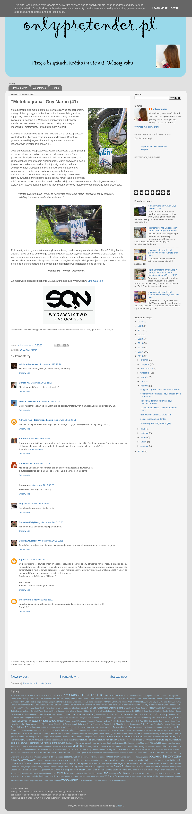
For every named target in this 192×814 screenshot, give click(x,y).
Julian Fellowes (92, 730)
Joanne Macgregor (154, 727)
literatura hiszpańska (52, 740)
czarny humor (71, 711)
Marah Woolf (155, 743)
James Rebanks (130, 724)
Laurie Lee (66, 737)
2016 (22, 350)
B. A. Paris (163, 702)
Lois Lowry (119, 743)
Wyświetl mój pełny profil (146, 127)
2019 (140, 343)
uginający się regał (141, 773)
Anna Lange (49, 702)
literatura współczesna (87, 743)
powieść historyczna (165, 756)
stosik (82, 769)
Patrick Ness (142, 753)
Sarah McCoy (137, 767)
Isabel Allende (42, 724)
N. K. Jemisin (133, 749)
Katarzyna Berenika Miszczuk (144, 730)
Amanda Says (36, 449)
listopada (145, 364)
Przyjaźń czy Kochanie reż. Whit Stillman (160, 389)
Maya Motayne (39, 749)
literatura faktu (18, 740)
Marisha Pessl (40, 746)
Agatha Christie (153, 696)
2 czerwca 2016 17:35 (39, 438)
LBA (73, 736)
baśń (31, 704)
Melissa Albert (65, 749)
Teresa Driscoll (171, 770)
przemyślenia (158, 760)
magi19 (23, 503)
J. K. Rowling (66, 724)
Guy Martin (31, 350)
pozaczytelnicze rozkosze (115, 760)
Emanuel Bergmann (40, 718)
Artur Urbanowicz (135, 702)
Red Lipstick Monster (59, 763)
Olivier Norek (102, 753)
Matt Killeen (128, 746)
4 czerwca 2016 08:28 (43, 485)
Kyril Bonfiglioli (30, 737)
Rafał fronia (21, 763)
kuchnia (20, 737)
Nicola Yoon (15, 753)
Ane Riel (33, 702)
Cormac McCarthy (23, 711)
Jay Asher (171, 724)
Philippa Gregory (41, 757)
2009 (41, 696)
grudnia (144, 360)
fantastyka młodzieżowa (42, 720)
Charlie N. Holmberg (99, 708)
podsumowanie (70, 757)
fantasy (60, 721)
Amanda (23, 438)
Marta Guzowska (65, 746)
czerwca (144, 385)
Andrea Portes (141, 699)
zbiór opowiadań (87, 780)
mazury (48, 749)
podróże (59, 757)
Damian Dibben (83, 711)
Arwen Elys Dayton (150, 702)
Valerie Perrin (38, 776)
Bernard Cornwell (61, 705)
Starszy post (118, 676)
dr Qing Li (135, 714)
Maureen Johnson (155, 746)
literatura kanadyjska (69, 740)
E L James (150, 714)
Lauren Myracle (55, 737)
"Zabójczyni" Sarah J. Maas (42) (156, 414)
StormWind (25, 600)
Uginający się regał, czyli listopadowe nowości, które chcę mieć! (164, 295)
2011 (50, 695)
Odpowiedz (24, 373)
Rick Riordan (107, 763)
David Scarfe (149, 711)
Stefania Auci (59, 770)
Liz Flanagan (102, 743)
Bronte (151, 705)
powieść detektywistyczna (137, 757)
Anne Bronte (98, 702)
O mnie (55, 87)
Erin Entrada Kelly (144, 718)
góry (146, 721)
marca (143, 437)
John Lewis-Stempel (25, 730)
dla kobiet (76, 714)
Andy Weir (24, 702)
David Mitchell (137, 711)
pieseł (52, 757)
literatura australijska (156, 737)
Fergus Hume (70, 721)
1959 (18, 696)
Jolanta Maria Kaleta (65, 730)
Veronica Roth (51, 776)
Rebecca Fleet (45, 763)
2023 (140, 326)
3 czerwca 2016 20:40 (40, 463)
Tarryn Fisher (159, 770)
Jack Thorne (104, 724)
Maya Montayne (26, 749)
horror (33, 724)
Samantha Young (69, 767)
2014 (67, 695)
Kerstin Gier (21, 734)
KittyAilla (24, 463)
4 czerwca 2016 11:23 (38, 503)
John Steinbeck (40, 730)
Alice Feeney (64, 699)
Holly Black (25, 724)
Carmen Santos (57, 708)
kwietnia (144, 433)
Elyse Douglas (26, 718)
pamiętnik (132, 753)
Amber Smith (117, 699)
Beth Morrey (75, 705)
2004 (27, 696)
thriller (59, 772)
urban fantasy (155, 773)
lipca (143, 381)
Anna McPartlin (61, 702)
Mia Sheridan (77, 749)
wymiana (57, 781)
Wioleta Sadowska (29, 364)
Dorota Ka (24, 383)
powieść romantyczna (92, 760)
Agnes (22, 559)
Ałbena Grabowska (103, 699)
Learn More (159, 8)
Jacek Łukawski (79, 724)
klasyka (53, 733)
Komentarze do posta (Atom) (37, 683)
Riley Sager (117, 763)
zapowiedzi (70, 780)
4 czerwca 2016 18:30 (52, 522)
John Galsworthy (169, 727)
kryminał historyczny (151, 734)
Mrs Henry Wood (110, 749)
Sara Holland (83, 767)
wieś (134, 776)
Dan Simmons (95, 711)
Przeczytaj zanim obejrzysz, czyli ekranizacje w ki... (156, 402)
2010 (45, 696)
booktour (127, 705)
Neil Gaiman (165, 749)
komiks (101, 734)
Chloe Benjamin (141, 708)
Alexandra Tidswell (51, 699)
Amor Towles (129, 699)
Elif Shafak (15, 718)
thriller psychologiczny (73, 773)
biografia (108, 705)
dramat (142, 714)
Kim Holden (42, 734)
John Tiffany (51, 730)
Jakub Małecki (116, 724)
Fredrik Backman (118, 721)
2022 (140, 330)
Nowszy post (19, 676)
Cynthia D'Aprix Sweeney (41, 711)
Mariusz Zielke (52, 746)
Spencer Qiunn (47, 770)
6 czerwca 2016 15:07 (42, 600)
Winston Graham (167, 776)
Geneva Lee (130, 721)
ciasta (151, 708)
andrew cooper (168, 699)
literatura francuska (34, 740)
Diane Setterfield (30, 714)
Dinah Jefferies (44, 714)
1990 (22, 696)
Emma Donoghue (80, 718)
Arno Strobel (122, 702)
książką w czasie (166, 734)
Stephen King (71, 769)
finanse (83, 721)
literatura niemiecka (127, 740)
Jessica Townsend (113, 727)
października (147, 368)
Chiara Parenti (129, 708)
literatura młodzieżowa (107, 740)
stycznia (144, 446)
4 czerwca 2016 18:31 (52, 541)
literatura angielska (137, 736)
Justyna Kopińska (117, 730)
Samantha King (56, 767)
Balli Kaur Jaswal (174, 702)
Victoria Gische (78, 776)
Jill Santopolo (141, 727)
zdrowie (98, 781)
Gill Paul (139, 721)
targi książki (149, 770)
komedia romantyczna (89, 734)
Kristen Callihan (120, 734)
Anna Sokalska (87, 702)
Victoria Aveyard (65, 776)
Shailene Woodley (169, 767)
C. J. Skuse (25, 708)
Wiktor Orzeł (141, 776)
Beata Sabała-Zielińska (44, 705)
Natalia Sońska (154, 749)
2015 (140, 451)
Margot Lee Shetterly (25, 746)
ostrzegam (124, 753)
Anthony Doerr (110, 702)
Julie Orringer (104, 730)
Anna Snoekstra (74, 702)
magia (137, 743)
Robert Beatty (129, 763)
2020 (140, 339)
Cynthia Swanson (58, 711)
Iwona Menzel (54, 724)
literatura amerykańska (116, 736)
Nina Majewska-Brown (30, 753)
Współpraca (39, 87)
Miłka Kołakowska (28, 401)
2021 (140, 334)
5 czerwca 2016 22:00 (37, 559)
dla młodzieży (89, 714)
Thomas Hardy (32, 773)
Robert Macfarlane (144, 763)
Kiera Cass (32, 734)
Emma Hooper (93, 718)
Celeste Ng (85, 708)
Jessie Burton (128, 727)
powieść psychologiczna (70, 760)
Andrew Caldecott (155, 699)
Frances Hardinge (103, 721)
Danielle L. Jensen (108, 711)
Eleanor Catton (175, 714)
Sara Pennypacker (97, 767)
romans (171, 763)
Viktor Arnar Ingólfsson (94, 776)
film (78, 721)
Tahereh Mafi (138, 770)
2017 (140, 352)
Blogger (119, 806)
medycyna (56, 749)
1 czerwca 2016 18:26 (50, 364)
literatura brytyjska (173, 737)
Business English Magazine (165, 705)
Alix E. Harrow (89, 699)
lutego (143, 441)
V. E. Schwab (25, 776)
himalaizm (15, 724)
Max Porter (15, 749)
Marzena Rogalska (116, 746)
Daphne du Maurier (124, 711)
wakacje (128, 776)
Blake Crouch (118, 705)
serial (158, 766)
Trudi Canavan (125, 773)
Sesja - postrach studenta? (153, 419)
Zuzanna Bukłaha (119, 781)
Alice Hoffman (76, 699)
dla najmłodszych (103, 714)
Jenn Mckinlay (42, 727)
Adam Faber (141, 696)
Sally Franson (43, 767)
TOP (106, 773)
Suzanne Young (120, 770)
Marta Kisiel (80, 746)
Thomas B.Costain (18, 773)
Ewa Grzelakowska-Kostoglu (163, 718)
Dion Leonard (57, 714)
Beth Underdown (98, 705)
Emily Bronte (67, 718)
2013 (61, 695)
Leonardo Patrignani (84, 737)
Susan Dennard (105, 770)
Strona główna (19, 87)
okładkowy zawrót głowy (52, 752)
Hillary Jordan (175, 721)
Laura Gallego (42, 737)
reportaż (84, 763)
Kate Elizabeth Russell (166, 730)
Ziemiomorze (106, 781)
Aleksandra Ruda (36, 699)
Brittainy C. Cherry (139, 705)
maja (143, 429)
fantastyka (22, 721)
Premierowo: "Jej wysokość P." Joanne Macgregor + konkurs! (163, 229)
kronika (130, 734)
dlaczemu (114, 714)
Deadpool (158, 711)
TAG (130, 769)
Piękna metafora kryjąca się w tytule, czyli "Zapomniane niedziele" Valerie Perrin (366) (162, 272)
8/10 (111, 696)
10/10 (13, 696)
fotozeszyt (91, 721)
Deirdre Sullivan (169, 711)
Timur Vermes (97, 773)
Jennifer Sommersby (69, 727)
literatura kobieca (87, 740)
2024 (140, 321)
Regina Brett (74, 763)
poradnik (101, 757)
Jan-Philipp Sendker (145, 724)
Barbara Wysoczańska (20, 705)
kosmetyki (109, 734)
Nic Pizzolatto (175, 749)
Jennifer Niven (54, 727)
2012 (55, 695)
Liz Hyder (111, 743)
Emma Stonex (105, 718)
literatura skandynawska (54, 743)
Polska (93, 757)
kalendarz (128, 730)
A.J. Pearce (131, 696)
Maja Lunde (145, 743)
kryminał (138, 733)
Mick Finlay (86, 749)
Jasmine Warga (160, 724)
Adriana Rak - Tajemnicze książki (36, 420)
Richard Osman (94, 763)
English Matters (118, 718)
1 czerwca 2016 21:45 (50, 401)
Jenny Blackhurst (85, 727)
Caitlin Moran (45, 708)
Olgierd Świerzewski (89, 753)
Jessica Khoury (98, 727)
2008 (36, 695)
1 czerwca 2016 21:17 (41, 383)
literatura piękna (164, 740)
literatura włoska (71, 743)
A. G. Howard (120, 695)
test (179, 770)
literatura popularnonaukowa (30, 743)
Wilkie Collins (153, 776)
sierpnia (144, 377)
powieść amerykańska (115, 757)
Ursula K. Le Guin (168, 773)
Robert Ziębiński (160, 763)
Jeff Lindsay (30, 727)
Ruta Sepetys (20, 767)
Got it (174, 8)
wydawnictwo (25, 781)
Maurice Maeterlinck (172, 746)
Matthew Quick (140, 746)
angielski (40, 702)
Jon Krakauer (80, 730)
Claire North (159, 708)
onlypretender (159, 109)
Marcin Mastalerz (168, 743)
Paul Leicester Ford (168, 753)
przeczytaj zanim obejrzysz (140, 760)
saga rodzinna (32, 767)
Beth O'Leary (85, 705)
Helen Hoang (163, 721)
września (145, 373)
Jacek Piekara (92, 724)
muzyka (122, 749)
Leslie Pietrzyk (98, 737)
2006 (31, 696)
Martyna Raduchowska (97, 746)
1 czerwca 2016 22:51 (65, 420)
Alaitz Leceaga (23, 699)
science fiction (149, 767)
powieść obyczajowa (23, 759)
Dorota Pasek (125, 714)
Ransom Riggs (33, 763)
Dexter (20, 714)
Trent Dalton (114, 773)
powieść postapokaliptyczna (47, 760)
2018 (140, 347)
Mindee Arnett (97, 749)
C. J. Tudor (35, 708)
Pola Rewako (83, 757)
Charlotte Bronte (116, 708)
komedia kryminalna (71, 734)
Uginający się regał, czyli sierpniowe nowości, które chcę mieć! (163, 253)
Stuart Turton (91, 770)
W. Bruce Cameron (114, 776)
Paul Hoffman (154, 752)
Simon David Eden (25, 770)
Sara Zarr (109, 767)
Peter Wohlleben (26, 757)
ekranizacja (161, 714)
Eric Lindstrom (130, 718)
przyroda (168, 760)
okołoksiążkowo (72, 752)
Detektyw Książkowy (30, 522)
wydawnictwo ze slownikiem (42, 781)
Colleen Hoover (170, 708)
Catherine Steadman (72, 708)
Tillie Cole (88, 773)
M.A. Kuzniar (129, 743)
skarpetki (36, 770)
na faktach (143, 749)
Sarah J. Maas (122, 766)
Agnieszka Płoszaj (166, 696)
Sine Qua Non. (96, 281)
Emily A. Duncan (55, 718)
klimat (60, 734)
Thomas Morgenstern (46, 773)
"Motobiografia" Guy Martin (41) (155, 423)
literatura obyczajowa (145, 740)
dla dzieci (67, 714)
